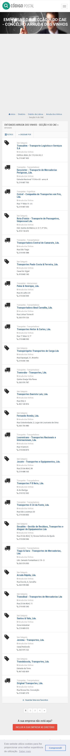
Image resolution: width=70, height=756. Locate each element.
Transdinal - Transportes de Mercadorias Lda (39, 596)
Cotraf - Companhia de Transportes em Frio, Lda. (39, 195)
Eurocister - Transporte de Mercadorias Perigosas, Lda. (37, 171)
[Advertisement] (35, 70)
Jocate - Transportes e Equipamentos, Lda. (38, 461)
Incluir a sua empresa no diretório (35, 727)
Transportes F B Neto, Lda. (30, 483)
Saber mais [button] (25, 751)
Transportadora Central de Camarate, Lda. (38, 242)
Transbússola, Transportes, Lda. (33, 661)
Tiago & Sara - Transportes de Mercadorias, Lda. (39, 552)
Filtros (8, 134)
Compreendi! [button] (55, 748)
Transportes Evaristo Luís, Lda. (32, 394)
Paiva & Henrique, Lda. (28, 286)
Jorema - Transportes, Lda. (30, 640)
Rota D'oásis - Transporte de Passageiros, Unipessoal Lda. (38, 220)
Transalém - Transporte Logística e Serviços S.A (39, 147)
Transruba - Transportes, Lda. (32, 372)
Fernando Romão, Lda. (28, 415)
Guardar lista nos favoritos (35, 700)
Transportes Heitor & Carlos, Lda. (34, 329)
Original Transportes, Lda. (30, 683)
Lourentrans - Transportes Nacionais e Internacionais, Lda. (36, 438)
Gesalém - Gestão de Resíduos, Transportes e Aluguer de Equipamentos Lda (40, 528)
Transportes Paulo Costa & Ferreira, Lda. (37, 264)
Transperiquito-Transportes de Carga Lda (38, 351)
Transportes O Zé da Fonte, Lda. (33, 505)
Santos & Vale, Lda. (26, 618)
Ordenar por (24, 134)
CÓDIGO (18, 5)
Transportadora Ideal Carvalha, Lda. (34, 307)
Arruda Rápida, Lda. (26, 575)
